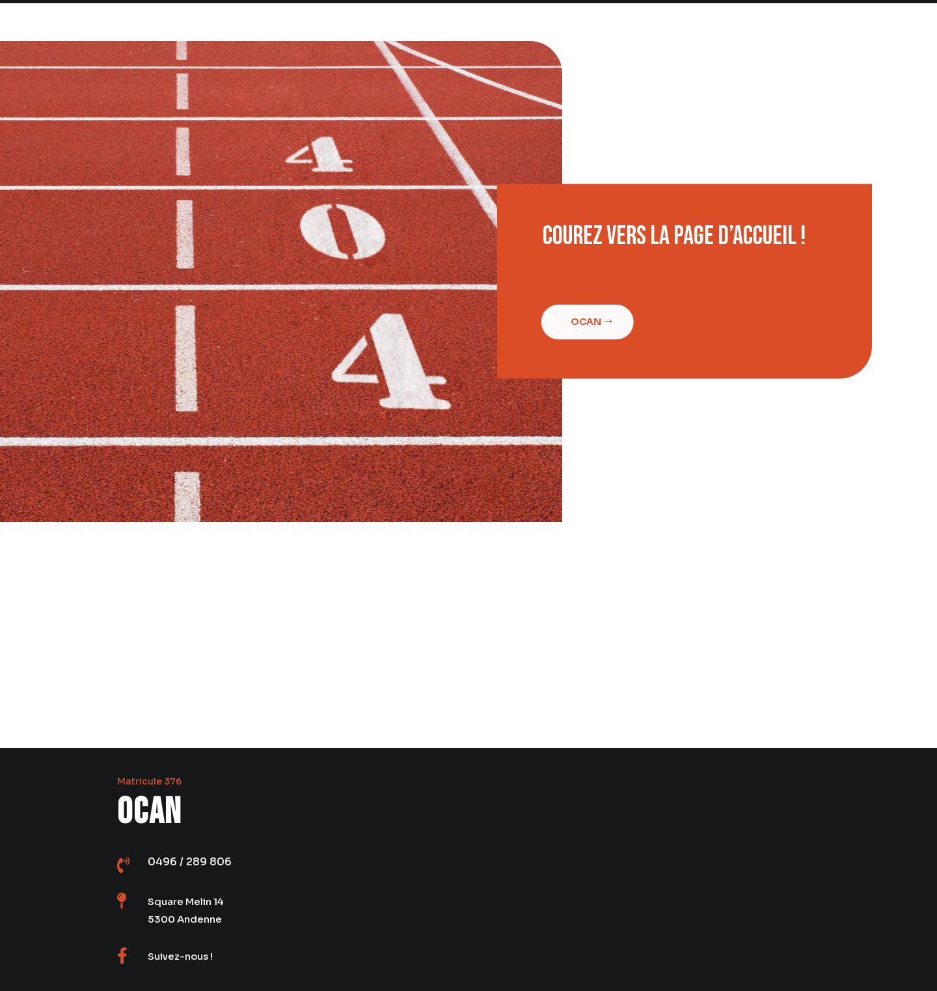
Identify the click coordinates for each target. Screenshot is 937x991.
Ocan (582, 322)
